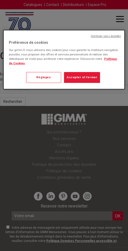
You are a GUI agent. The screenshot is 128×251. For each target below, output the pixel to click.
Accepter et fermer (82, 77)
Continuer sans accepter (106, 36)
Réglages (43, 77)
